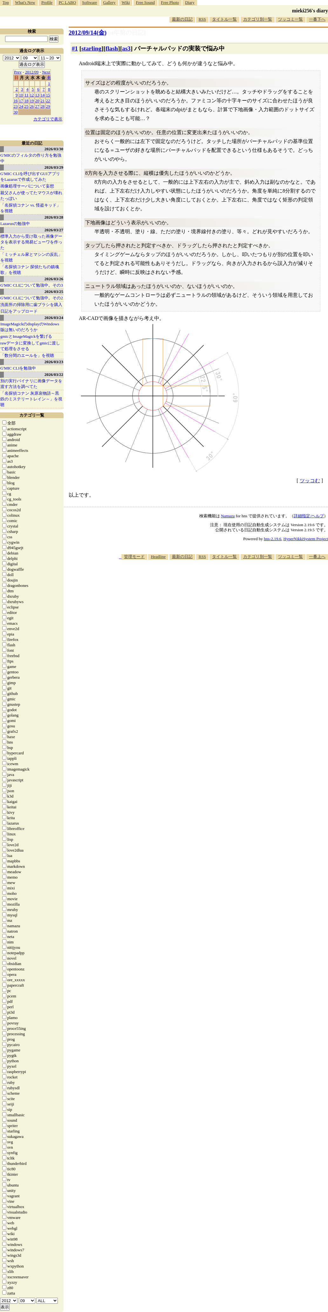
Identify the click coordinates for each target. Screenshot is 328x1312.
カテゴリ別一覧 (257, 19)
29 (48, 106)
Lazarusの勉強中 (15, 223)
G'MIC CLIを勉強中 (18, 368)
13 (37, 94)
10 (21, 94)
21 (43, 100)
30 (16, 112)
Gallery (109, 2)
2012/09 (32, 72)
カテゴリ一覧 (31, 415)
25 (26, 106)
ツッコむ (310, 480)
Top (6, 2)
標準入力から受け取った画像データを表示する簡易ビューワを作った (31, 242)
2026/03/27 (53, 230)
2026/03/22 (53, 374)
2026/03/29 (53, 167)
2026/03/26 (53, 278)
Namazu (228, 515)
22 (48, 100)
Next (46, 72)
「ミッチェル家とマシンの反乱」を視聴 (31, 257)
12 (32, 94)
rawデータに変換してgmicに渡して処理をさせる (30, 346)
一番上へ (317, 556)
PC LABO (67, 2)
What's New (25, 2)
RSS (202, 19)
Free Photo (170, 2)
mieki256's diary (310, 10)
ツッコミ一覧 (290, 19)
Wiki (126, 2)
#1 (75, 48)
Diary (190, 2)
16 (16, 100)
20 (37, 100)
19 (32, 100)
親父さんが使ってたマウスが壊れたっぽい (31, 195)
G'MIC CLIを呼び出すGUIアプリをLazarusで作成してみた (30, 176)
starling (91, 48)
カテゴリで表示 (47, 119)
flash (112, 48)
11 (26, 94)
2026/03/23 (53, 361)
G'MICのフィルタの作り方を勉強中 (30, 158)
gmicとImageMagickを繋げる (26, 336)
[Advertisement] (212, 579)
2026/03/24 (53, 317)
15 (48, 94)
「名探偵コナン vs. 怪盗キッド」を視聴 (30, 208)
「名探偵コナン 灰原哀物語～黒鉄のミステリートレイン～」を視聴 (31, 399)
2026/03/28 (53, 217)
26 (32, 106)
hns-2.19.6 (272, 538)
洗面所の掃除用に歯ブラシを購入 (31, 304)
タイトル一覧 (224, 19)
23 (16, 106)
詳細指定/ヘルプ (309, 515)
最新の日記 (182, 19)
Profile (46, 2)
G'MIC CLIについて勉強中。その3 (31, 285)
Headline (158, 556)
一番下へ (317, 19)
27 (37, 106)
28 (43, 106)
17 (21, 100)
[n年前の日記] (127, 32)
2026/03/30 (53, 148)
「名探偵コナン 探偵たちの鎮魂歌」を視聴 (29, 269)
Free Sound (145, 2)
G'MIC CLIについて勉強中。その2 (31, 298)
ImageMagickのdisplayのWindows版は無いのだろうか (29, 327)
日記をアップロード (19, 311)
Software (89, 2)
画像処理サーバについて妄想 (27, 186)
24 (21, 106)
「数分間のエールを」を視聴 (27, 355)
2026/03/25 (53, 291)
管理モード (134, 556)
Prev (18, 72)
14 (43, 94)
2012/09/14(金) (87, 32)
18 (26, 100)
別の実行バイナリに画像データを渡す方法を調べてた (31, 383)
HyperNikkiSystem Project (306, 538)
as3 (126, 48)
